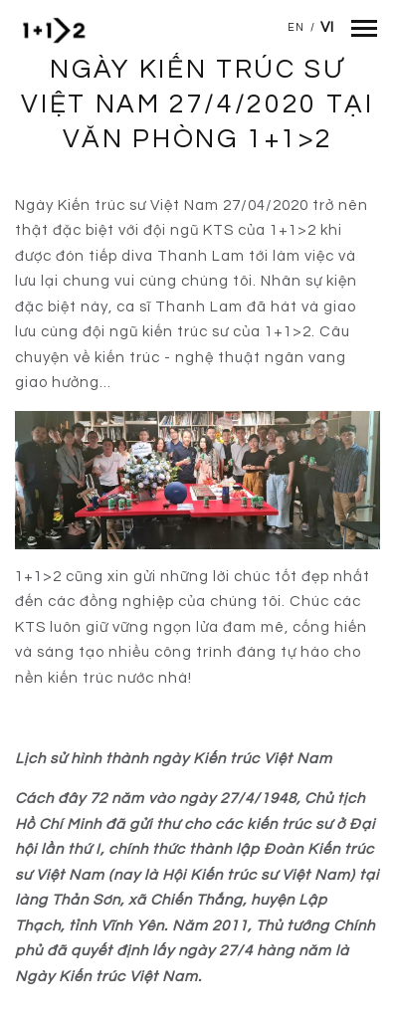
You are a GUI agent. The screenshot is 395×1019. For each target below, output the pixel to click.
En (296, 27)
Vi (327, 27)
